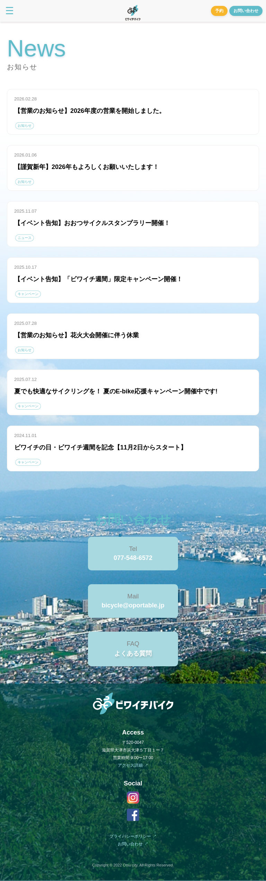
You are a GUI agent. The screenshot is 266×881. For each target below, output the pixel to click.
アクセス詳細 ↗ (133, 765)
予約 (219, 10)
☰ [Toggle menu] (9, 11)
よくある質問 (133, 653)
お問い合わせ (245, 10)
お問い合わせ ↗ (133, 844)
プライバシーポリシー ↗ (132, 836)
